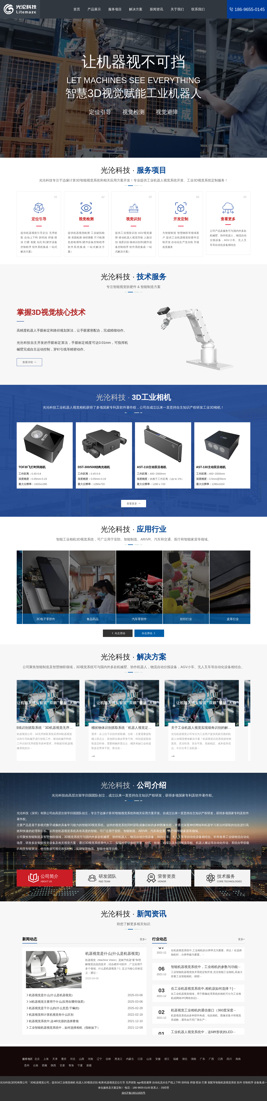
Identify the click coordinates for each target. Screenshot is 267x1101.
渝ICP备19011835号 (133, 1092)
